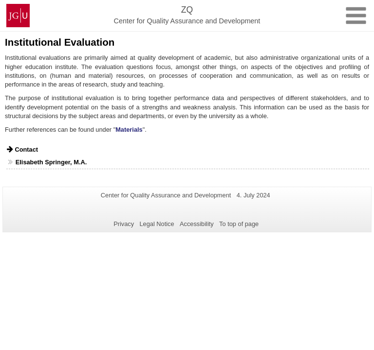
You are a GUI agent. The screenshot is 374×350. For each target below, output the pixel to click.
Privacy (123, 224)
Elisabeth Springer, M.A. (51, 162)
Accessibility (197, 224)
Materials (128, 129)
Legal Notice (156, 224)
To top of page (239, 224)
